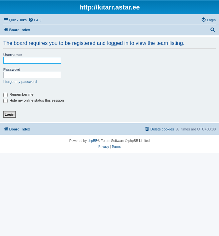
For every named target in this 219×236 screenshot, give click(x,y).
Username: (12, 55)
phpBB (92, 141)
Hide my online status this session (33, 100)
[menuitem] (34, 20)
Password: (12, 69)
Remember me (18, 94)
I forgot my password (20, 82)
